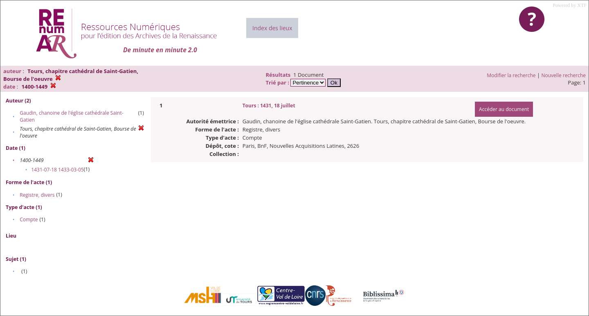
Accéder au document (504, 109)
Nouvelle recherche (564, 75)
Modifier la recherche (511, 75)
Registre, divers (37, 194)
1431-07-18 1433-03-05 (57, 169)
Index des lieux (272, 28)
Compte (29, 219)
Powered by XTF (570, 5)
